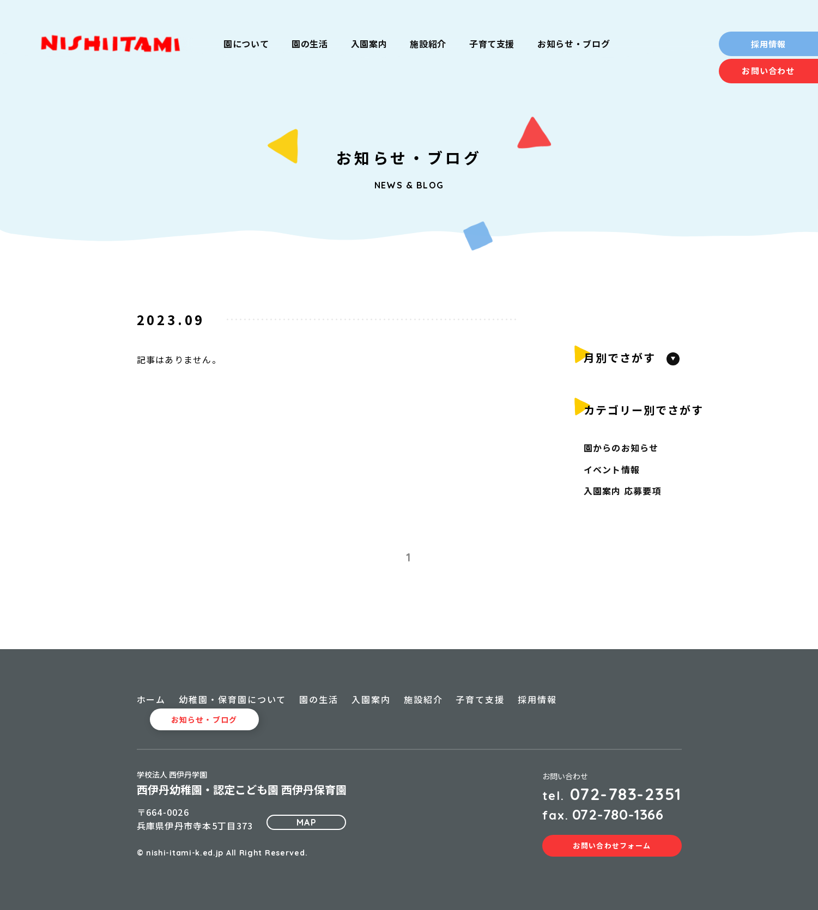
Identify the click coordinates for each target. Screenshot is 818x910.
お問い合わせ (768, 70)
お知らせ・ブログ (204, 719)
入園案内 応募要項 (623, 491)
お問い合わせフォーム (612, 845)
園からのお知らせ (621, 448)
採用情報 (768, 44)
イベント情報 (612, 469)
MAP (306, 822)
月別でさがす (620, 357)
